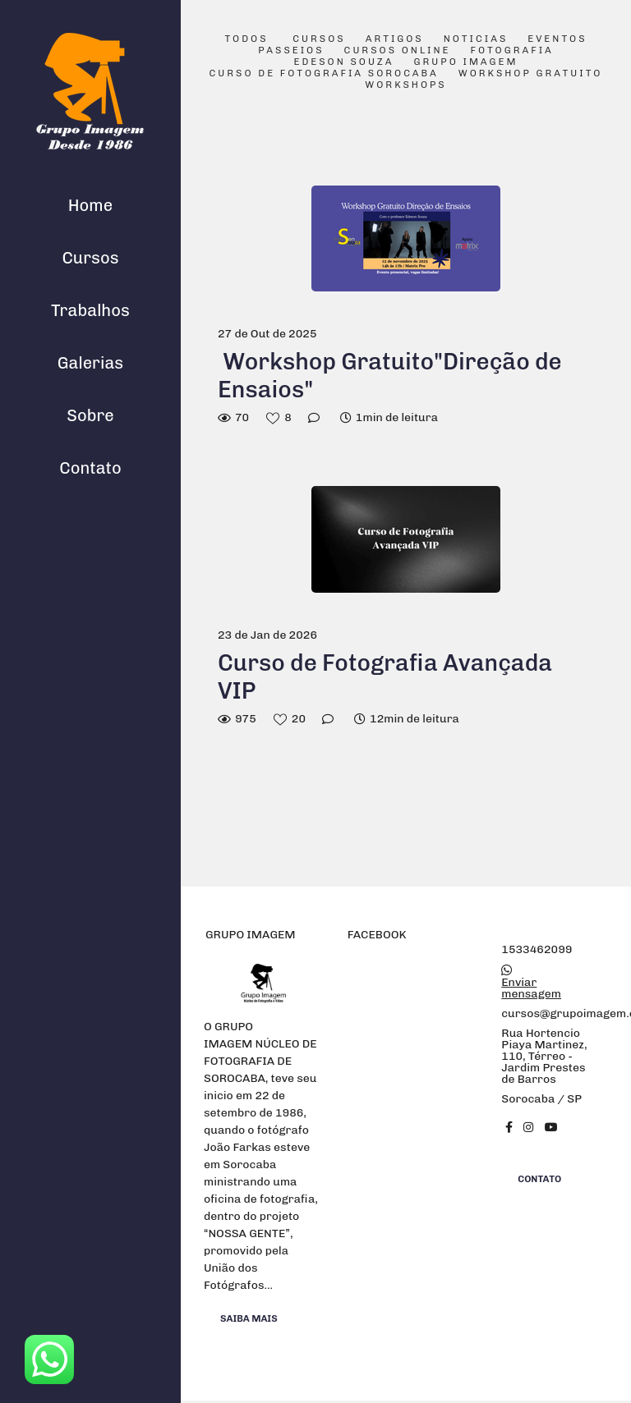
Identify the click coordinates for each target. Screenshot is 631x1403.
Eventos (557, 39)
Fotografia (512, 51)
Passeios (291, 51)
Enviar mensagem (531, 988)
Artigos (395, 39)
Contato (90, 468)
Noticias (476, 39)
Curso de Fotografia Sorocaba (324, 74)
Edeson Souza (344, 62)
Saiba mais (249, 1318)
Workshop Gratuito (530, 74)
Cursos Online (397, 51)
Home (90, 205)
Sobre (90, 415)
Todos (246, 39)
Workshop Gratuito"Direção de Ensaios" (390, 375)
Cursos (90, 258)
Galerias (90, 363)
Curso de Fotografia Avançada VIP (385, 676)
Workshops (405, 85)
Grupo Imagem (466, 62)
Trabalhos (90, 310)
